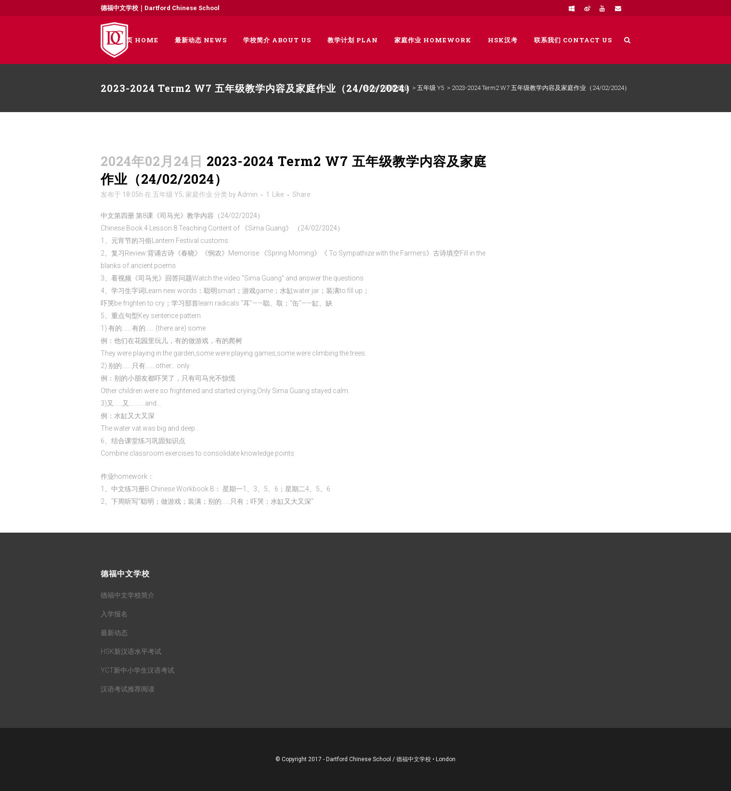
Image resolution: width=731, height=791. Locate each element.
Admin (247, 194)
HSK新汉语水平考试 (131, 651)
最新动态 (114, 633)
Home (370, 87)
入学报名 (114, 614)
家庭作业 (396, 87)
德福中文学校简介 (128, 595)
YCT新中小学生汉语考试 (137, 670)
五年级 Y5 (430, 87)
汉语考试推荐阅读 (128, 689)
